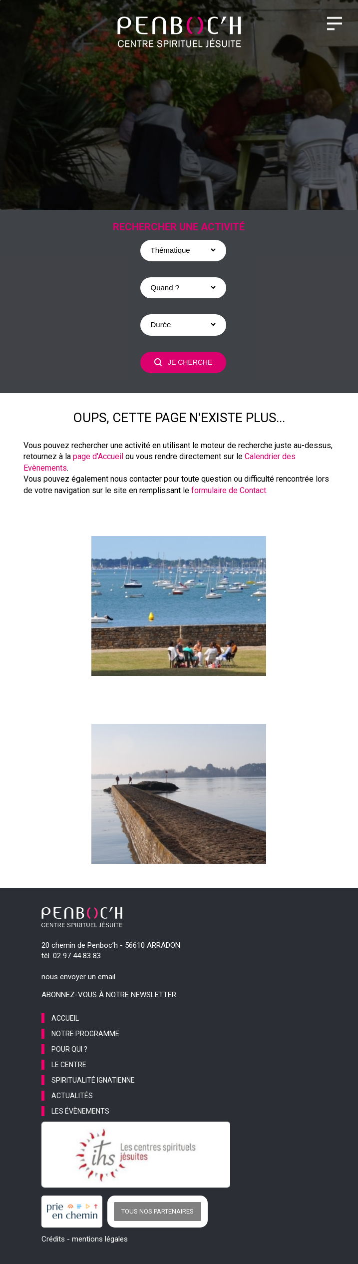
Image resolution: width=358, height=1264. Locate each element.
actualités (72, 1096)
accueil (65, 1018)
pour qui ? (69, 1049)
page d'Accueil (98, 456)
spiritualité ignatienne (93, 1080)
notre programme (85, 1034)
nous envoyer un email (78, 976)
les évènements (80, 1111)
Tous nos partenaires (157, 1211)
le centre (68, 1065)
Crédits (53, 1239)
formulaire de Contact (228, 490)
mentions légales (100, 1239)
